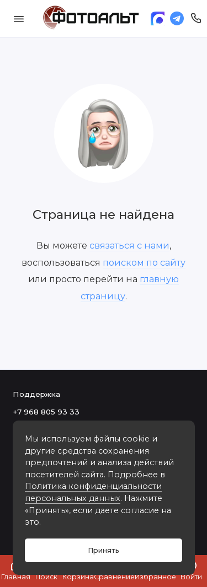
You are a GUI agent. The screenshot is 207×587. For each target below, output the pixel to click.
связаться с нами (129, 245)
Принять (103, 550)
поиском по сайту (144, 262)
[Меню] (19, 18)
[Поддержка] (196, 18)
